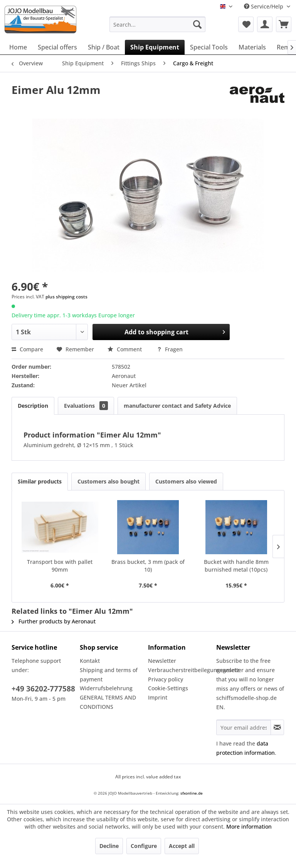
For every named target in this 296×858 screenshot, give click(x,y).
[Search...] (157, 24)
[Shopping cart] (283, 24)
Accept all (182, 845)
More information (249, 826)
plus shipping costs (66, 296)
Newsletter (162, 660)
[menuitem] (157, 24)
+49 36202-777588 (43, 689)
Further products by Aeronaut (54, 621)
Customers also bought (108, 481)
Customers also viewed (186, 481)
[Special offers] (57, 47)
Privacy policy (165, 679)
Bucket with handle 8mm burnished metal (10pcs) (236, 565)
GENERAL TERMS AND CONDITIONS (108, 702)
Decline (109, 845)
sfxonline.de (191, 793)
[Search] (197, 24)
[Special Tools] (209, 47)
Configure (144, 845)
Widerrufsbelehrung (106, 688)
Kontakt (90, 660)
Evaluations (86, 405)
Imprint (157, 697)
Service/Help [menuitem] (264, 6)
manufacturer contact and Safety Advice (177, 405)
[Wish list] (246, 24)
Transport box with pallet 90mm (59, 565)
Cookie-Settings (168, 688)
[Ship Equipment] (155, 47)
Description (33, 405)
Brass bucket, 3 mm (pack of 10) (148, 565)
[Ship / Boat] (103, 47)
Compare (27, 349)
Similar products (40, 481)
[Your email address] (243, 727)
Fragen (170, 349)
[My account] (264, 24)
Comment (125, 349)
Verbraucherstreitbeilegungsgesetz (180, 670)
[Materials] (252, 47)
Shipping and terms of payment (109, 674)
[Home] (18, 47)
